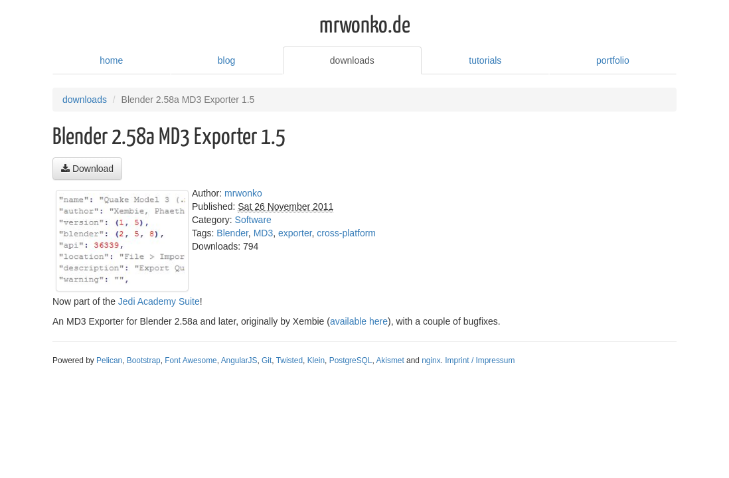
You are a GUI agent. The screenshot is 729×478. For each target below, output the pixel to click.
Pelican (109, 360)
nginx (431, 360)
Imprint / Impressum (480, 360)
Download (87, 168)
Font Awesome (190, 360)
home (111, 60)
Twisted (289, 360)
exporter (295, 233)
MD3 (264, 233)
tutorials (485, 60)
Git (267, 360)
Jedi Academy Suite (159, 301)
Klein (316, 360)
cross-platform (346, 233)
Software (253, 219)
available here (359, 321)
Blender (232, 233)
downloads (352, 60)
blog (226, 60)
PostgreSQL (350, 360)
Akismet (390, 360)
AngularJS (239, 360)
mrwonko (243, 193)
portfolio (612, 60)
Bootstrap (144, 360)
